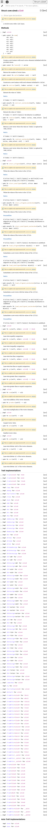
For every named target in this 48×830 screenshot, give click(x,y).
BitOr (9, 544)
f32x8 (17, 723)
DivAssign (11, 528)
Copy (8, 487)
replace (12, 117)
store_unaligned (15, 183)
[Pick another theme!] (2, 6)
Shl (8, 557)
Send (8, 823)
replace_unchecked (22, 139)
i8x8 (22, 475)
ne (10, 339)
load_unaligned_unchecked (25, 306)
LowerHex (10, 682)
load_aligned (14, 245)
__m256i (18, 758)
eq (10, 329)
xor (10, 459)
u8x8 (22, 478)
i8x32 (26, 695)
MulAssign (11, 525)
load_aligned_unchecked (24, 283)
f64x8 (13, 777)
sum (10, 392)
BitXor (9, 538)
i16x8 (23, 481)
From (8, 475)
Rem (8, 516)
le (10, 359)
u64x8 (13, 771)
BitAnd (9, 541)
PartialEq (11, 689)
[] (41, 11)
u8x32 (26, 698)
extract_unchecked (22, 103)
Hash (8, 500)
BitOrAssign (11, 550)
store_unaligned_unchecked (26, 226)
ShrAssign (11, 566)
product (12, 402)
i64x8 (13, 774)
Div (8, 512)
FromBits (10, 695)
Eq (8, 686)
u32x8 (21, 10)
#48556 (33, 19)
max (10, 416)
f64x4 (17, 717)
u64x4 (17, 711)
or (10, 449)
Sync (8, 826)
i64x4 (17, 714)
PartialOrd (11, 494)
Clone (9, 497)
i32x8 (26, 708)
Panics (5, 96)
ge (10, 379)
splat (16, 75)
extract (12, 85)
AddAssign (11, 519)
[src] (45, 11)
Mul (8, 509)
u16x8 (23, 484)
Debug (9, 490)
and (10, 439)
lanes (16, 65)
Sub (8, 506)
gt (10, 369)
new (15, 35)
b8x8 (33, 329)
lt (10, 349)
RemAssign (11, 531)
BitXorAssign (12, 553)
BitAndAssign (12, 547)
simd (14, 10)
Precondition (7, 215)
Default (10, 692)
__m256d (18, 761)
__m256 (17, 755)
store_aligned (14, 164)
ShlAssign (11, 563)
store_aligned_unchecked (25, 203)
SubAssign (11, 522)
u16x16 (26, 705)
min (10, 426)
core (9, 10)
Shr (8, 560)
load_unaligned (15, 265)
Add (8, 503)
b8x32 (17, 739)
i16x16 (26, 701)
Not (8, 535)
